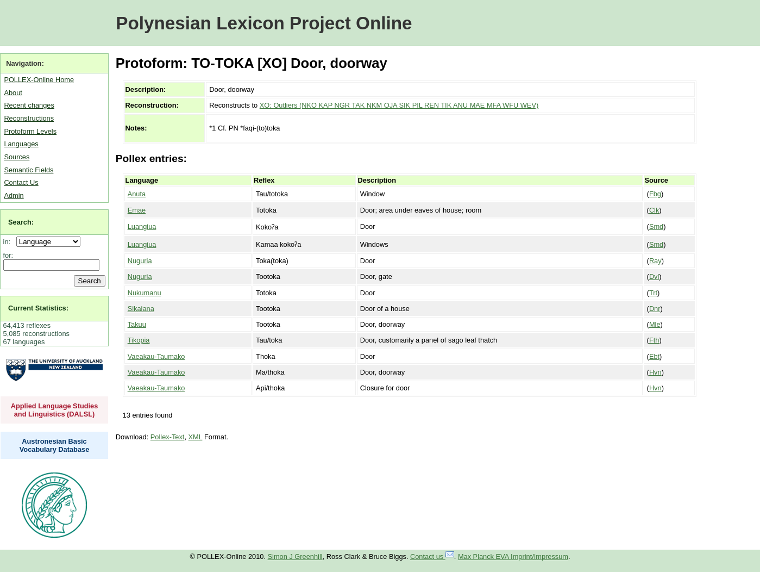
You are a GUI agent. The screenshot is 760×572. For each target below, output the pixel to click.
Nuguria (140, 261)
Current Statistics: (38, 308)
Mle (655, 324)
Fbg (655, 194)
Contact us (432, 556)
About (13, 93)
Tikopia (139, 340)
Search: (21, 222)
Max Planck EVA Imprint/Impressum (513, 556)
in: (9, 242)
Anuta (137, 194)
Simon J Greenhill (295, 556)
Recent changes (29, 105)
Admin (13, 195)
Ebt (654, 356)
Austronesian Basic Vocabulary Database (55, 445)
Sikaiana (141, 308)
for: (8, 255)
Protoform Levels (30, 131)
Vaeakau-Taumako (156, 356)
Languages (21, 144)
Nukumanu (144, 293)
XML (196, 437)
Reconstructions (29, 118)
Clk (654, 210)
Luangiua (142, 226)
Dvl (654, 276)
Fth (654, 340)
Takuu (137, 324)
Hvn (655, 372)
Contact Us (21, 182)
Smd (656, 226)
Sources (16, 157)
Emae (137, 210)
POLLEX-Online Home (39, 80)
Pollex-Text (167, 437)
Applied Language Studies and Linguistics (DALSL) (54, 410)
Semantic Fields (28, 170)
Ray (655, 261)
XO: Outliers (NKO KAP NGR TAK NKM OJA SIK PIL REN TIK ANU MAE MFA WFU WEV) (399, 105)
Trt (653, 293)
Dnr (655, 308)
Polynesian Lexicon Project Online (264, 23)
